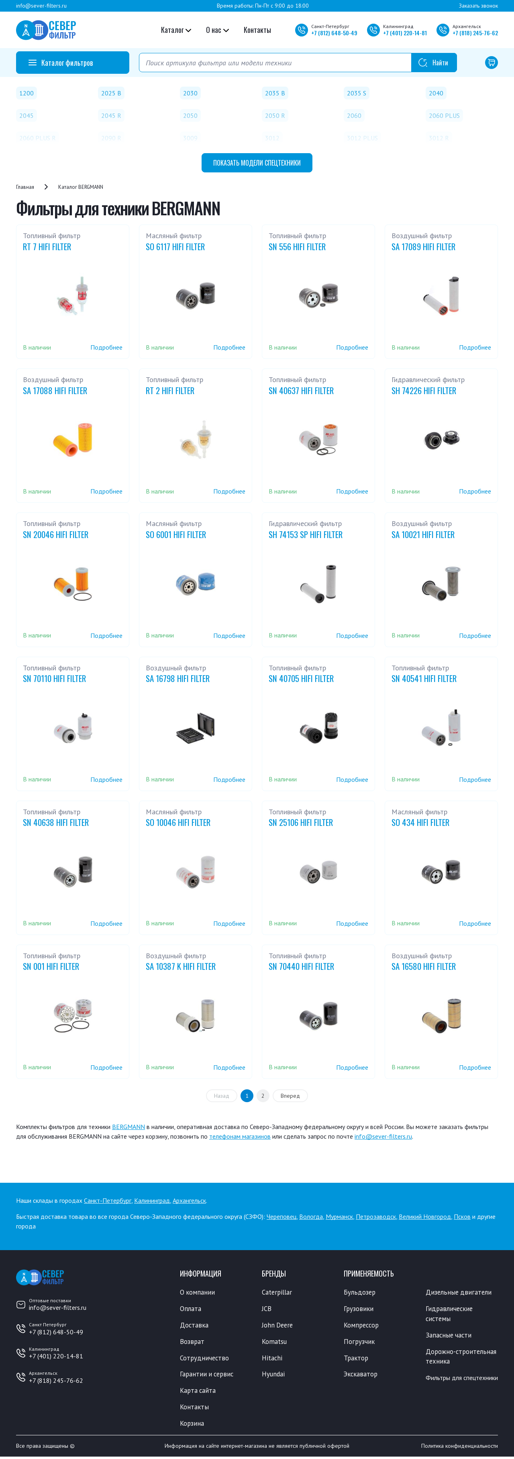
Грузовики (359, 1309)
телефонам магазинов (240, 1136)
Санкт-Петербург (107, 1200)
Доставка (194, 1325)
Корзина (192, 1425)
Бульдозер (360, 1292)
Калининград (152, 1200)
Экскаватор (361, 1375)
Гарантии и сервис (208, 1375)
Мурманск (339, 1216)
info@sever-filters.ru (41, 5)
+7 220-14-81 (405, 32)
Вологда (311, 1216)
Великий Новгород (425, 1216)
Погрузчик (359, 1342)
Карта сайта (198, 1392)
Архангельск (189, 1200)
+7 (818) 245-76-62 (56, 1380)
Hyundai (273, 1375)
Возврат (192, 1342)
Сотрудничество (205, 1358)
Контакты (257, 29)
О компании (198, 1292)
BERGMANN (128, 1127)
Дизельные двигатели (459, 1292)
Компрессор (362, 1325)
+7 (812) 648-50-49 (56, 1332)
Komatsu (274, 1342)
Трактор (356, 1358)
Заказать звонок (478, 5)
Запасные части (449, 1336)
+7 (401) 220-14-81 (56, 1356)
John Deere (278, 1325)
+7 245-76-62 (475, 32)
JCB (266, 1309)
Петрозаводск (376, 1216)
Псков (462, 1216)
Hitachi (272, 1358)
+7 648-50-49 (334, 32)
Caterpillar (277, 1292)
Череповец (281, 1216)
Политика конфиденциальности (459, 1448)
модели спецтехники (257, 163)
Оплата (190, 1309)
